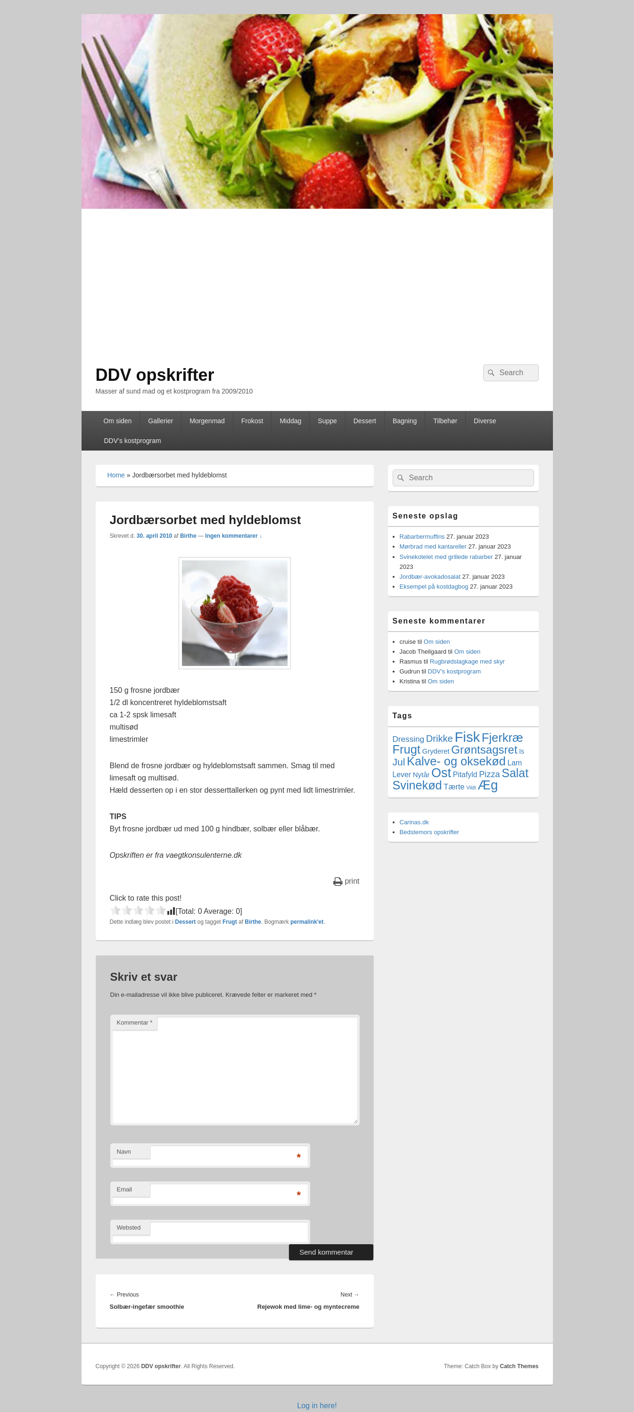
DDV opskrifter (155, 375)
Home (116, 475)
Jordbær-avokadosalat (430, 576)
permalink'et (306, 922)
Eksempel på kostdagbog (434, 586)
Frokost (252, 421)
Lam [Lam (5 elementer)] (514, 763)
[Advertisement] (317, 279)
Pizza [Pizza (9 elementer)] (489, 774)
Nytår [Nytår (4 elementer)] (421, 775)
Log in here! (317, 1406)
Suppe (327, 421)
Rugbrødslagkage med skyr (467, 661)
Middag (290, 421)
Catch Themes (519, 1366)
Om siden (117, 421)
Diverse (485, 421)
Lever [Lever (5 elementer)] (402, 775)
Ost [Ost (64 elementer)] (441, 773)
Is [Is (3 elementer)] (521, 751)
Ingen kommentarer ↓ (233, 536)
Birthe (188, 536)
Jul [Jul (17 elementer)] (399, 761)
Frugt (229, 922)
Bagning (405, 421)
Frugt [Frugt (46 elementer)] (406, 749)
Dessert (365, 421)
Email (124, 1189)
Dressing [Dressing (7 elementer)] (409, 739)
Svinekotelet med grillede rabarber (446, 556)
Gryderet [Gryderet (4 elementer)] (436, 751)
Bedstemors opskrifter (429, 832)
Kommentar (135, 1022)
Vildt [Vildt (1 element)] (471, 787)
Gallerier (160, 421)
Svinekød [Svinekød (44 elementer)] (417, 785)
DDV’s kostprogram (132, 440)
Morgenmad (207, 421)
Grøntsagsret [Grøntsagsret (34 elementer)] (484, 749)
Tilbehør (445, 421)
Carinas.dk (414, 822)
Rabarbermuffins (422, 536)
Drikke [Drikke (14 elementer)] (439, 738)
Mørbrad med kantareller (433, 546)
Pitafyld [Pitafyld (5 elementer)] (465, 775)
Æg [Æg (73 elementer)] (488, 785)
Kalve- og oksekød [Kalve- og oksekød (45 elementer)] (456, 761)
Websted (129, 1227)
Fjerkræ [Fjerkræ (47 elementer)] (502, 737)
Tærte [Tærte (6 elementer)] (454, 786)
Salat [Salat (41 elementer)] (515, 773)
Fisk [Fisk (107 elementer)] (467, 737)
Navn (124, 1151)
